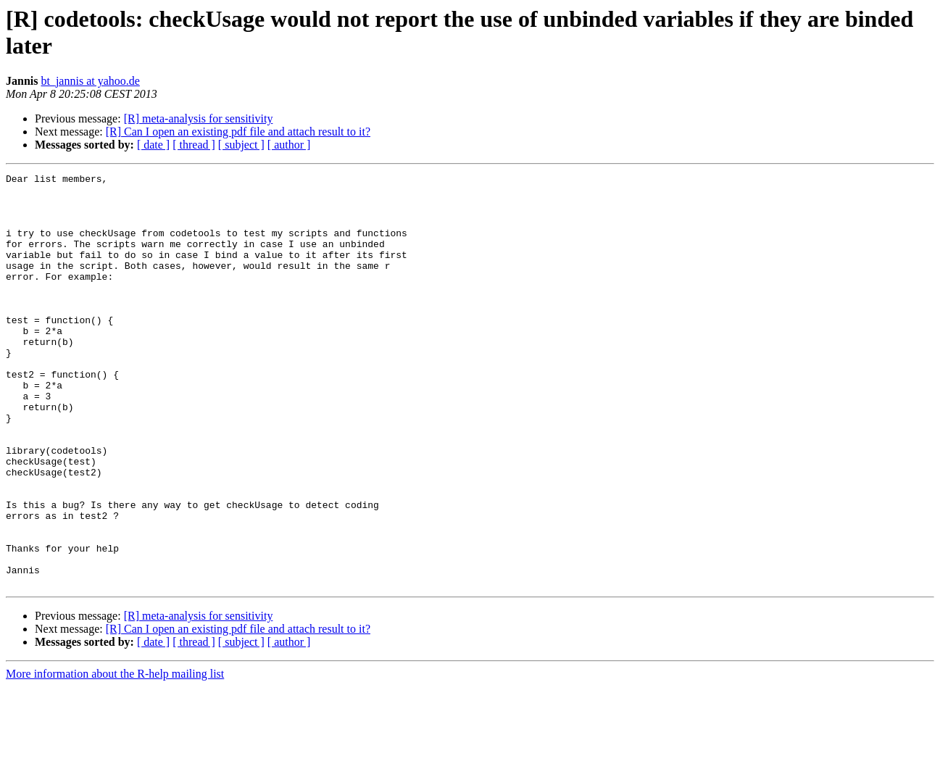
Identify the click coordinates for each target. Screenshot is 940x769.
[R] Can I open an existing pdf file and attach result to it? (238, 131)
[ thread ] (193, 144)
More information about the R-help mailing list (115, 756)
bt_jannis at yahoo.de (90, 81)
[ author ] (289, 144)
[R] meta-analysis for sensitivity (198, 118)
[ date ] (153, 144)
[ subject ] (241, 144)
